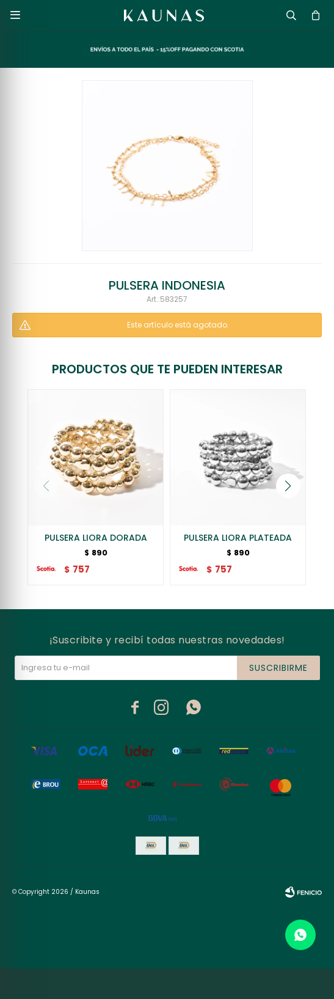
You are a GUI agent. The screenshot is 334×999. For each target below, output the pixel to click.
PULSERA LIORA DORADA (96, 538)
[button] (288, 486)
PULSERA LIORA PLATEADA (238, 538)
